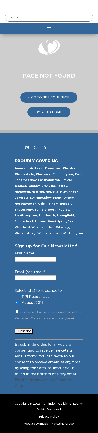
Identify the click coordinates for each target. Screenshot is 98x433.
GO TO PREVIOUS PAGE (50, 97)
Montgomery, (64, 197)
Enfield (66, 180)
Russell (65, 203)
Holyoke (52, 191)
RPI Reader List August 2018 (35, 300)
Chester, (69, 168)
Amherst (37, 168)
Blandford (53, 168)
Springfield (65, 215)
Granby (34, 185)
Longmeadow (41, 197)
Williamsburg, (26, 233)
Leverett (21, 197)
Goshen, (21, 185)
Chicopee (43, 174)
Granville (48, 185)
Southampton (26, 215)
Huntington (69, 191)
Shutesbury (24, 209)
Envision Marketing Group (56, 423)
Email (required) (30, 272)
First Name (24, 253)
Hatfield (38, 191)
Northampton (26, 203)
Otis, (42, 203)
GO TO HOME (51, 112)
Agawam (22, 168)
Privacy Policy (49, 416)
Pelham (52, 203)
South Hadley (58, 209)
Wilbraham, (46, 233)
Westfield (22, 227)
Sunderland (24, 221)
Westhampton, (43, 227)
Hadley (61, 185)
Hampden (22, 191)
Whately (62, 227)
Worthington (73, 233)
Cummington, (63, 174)
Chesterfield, (25, 174)
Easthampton (49, 180)
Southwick (47, 215)
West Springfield (61, 221)
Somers (40, 209)
